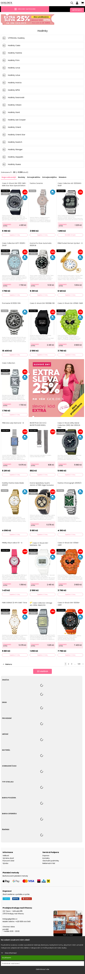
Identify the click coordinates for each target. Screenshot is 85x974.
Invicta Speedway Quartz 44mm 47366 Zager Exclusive (42, 484)
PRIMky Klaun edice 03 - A (12, 543)
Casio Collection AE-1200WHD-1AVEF (70, 185)
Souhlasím (6, 958)
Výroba (5, 864)
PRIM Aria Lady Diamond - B (13, 423)
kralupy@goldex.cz (10, 919)
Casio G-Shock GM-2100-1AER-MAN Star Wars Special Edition (14, 185)
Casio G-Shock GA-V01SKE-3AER (70, 304)
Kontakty (46, 858)
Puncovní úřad (8, 861)
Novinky (21, 177)
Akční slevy (77, 10)
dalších (42, 672)
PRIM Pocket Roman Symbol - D (70, 243)
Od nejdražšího (33, 177)
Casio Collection (8, 363)
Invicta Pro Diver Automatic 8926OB (41, 244)
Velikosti (6, 856)
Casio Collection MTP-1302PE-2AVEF (14, 244)
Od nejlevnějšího (49, 177)
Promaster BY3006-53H (11, 304)
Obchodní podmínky (50, 861)
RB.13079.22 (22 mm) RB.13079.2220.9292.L (38, 424)
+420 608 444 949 (22, 922)
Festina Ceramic (36, 184)
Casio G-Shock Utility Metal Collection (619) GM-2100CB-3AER (69, 425)
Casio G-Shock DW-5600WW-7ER (39, 544)
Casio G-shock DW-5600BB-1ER (42, 304)
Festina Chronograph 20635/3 (69, 483)
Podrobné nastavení (11, 963)
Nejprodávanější (9, 177)
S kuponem (7, 225)
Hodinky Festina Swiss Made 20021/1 (13, 484)
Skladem (62, 177)
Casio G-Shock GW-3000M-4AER (69, 604)
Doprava (45, 856)
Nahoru (7, 664)
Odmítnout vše (42, 969)
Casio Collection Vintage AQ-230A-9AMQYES (41, 604)
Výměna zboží (8, 858)
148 (79, 664)
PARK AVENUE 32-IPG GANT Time (14, 603)
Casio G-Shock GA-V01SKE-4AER (68, 544)
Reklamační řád (48, 864)
